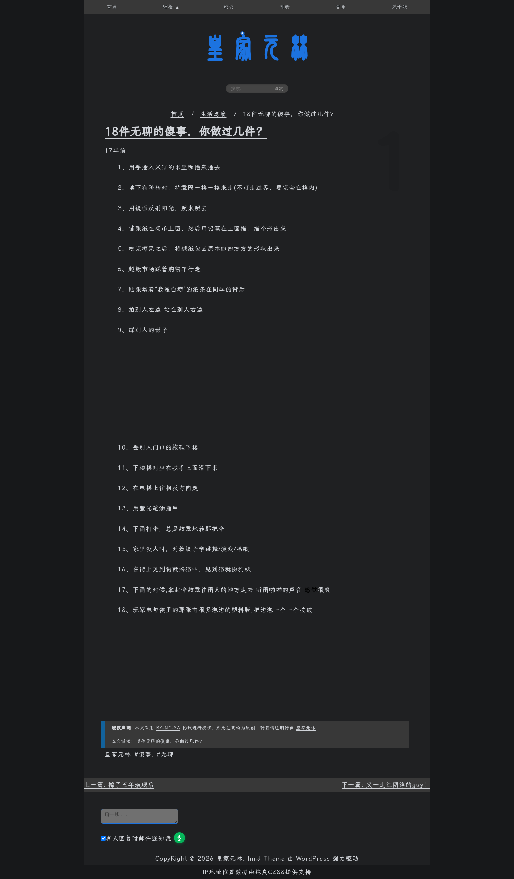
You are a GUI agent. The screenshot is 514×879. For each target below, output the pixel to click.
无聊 (167, 754)
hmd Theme (266, 858)
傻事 (145, 754)
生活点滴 (213, 113)
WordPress (313, 858)
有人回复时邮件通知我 (136, 838)
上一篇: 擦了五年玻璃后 (119, 784)
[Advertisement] (257, 392)
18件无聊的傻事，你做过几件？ (186, 131)
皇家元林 (257, 48)
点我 (278, 88)
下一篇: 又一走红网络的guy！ (386, 784)
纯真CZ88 (270, 872)
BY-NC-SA (168, 727)
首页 (177, 113)
